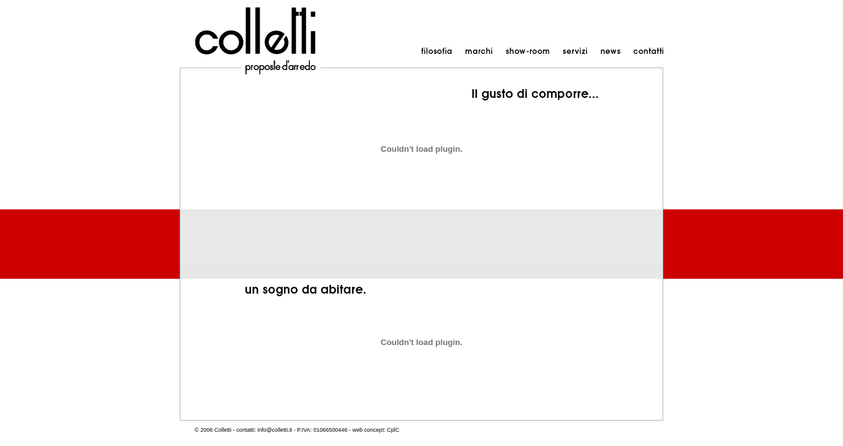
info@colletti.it (274, 430)
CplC (393, 430)
